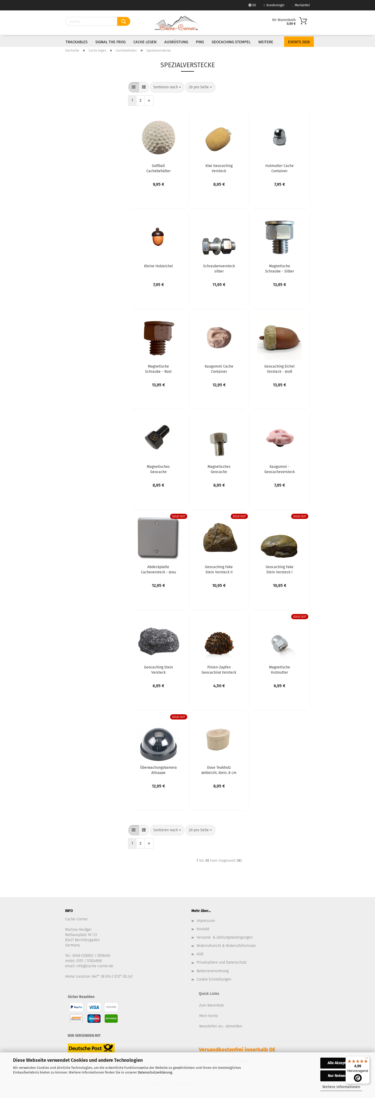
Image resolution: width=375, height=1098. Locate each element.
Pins (200, 42)
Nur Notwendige (341, 1076)
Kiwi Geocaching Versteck (219, 168)
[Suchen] (123, 21)
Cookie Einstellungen (214, 979)
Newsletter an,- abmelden (220, 1026)
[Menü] (367, 1059)
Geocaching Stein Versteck (158, 669)
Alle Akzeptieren (341, 1063)
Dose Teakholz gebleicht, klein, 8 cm (218, 769)
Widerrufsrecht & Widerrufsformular (226, 946)
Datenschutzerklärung (155, 1072)
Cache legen (145, 42)
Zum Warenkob (211, 1005)
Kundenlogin (274, 5)
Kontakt (203, 929)
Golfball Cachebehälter (158, 168)
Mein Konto (208, 1016)
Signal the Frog (110, 42)
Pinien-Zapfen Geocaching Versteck (219, 669)
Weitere (265, 42)
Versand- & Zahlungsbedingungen (225, 937)
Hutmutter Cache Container (279, 168)
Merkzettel (301, 5)
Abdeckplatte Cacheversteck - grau (158, 569)
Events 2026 (299, 42)
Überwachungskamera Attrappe (158, 769)
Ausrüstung (176, 42)
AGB (200, 954)
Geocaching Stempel (231, 42)
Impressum (206, 921)
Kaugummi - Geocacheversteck (279, 468)
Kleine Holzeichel (158, 266)
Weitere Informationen (341, 1087)
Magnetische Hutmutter (279, 669)
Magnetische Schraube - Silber (279, 268)
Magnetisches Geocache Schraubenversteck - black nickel (158, 468)
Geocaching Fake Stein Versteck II (219, 569)
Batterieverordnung (213, 971)
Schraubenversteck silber (219, 268)
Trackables (77, 42)
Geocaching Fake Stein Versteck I (279, 569)
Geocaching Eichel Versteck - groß (279, 368)
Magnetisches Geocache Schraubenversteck (219, 468)
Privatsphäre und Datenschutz (222, 962)
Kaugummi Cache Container (219, 368)
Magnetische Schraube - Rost (158, 368)
